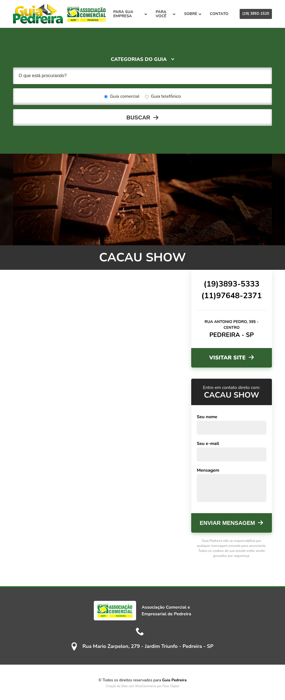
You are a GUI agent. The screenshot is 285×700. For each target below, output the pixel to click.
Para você (166, 14)
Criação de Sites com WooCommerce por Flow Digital (142, 686)
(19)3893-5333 (231, 284)
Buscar (138, 117)
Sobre (192, 13)
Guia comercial (121, 96)
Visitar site (227, 357)
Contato (219, 13)
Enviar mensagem (227, 523)
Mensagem (208, 470)
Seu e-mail (208, 443)
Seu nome (207, 417)
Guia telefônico (163, 96)
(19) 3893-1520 (255, 13)
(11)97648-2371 (231, 295)
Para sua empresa (130, 14)
